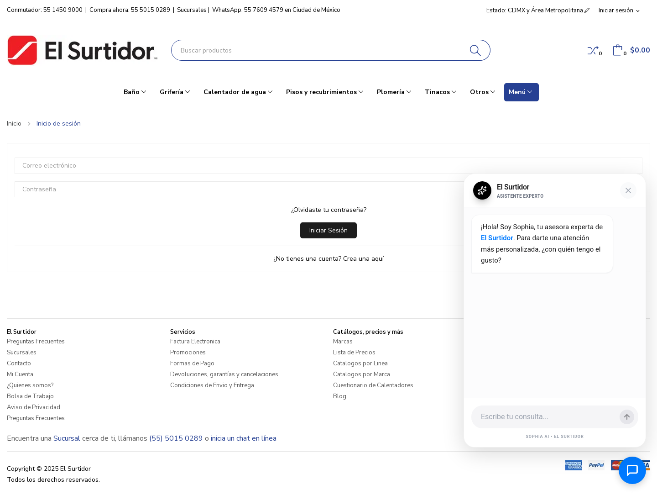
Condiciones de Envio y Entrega (212, 385)
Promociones (188, 352)
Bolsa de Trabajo (30, 396)
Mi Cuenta (20, 374)
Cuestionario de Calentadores (373, 385)
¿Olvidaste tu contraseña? (328, 209)
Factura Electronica (195, 341)
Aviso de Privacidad (33, 407)
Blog (339, 396)
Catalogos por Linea (360, 363)
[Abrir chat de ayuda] (632, 470)
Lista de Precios (354, 352)
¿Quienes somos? (30, 385)
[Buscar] (475, 50)
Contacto (19, 363)
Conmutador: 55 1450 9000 (45, 10)
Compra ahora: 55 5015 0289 (129, 10)
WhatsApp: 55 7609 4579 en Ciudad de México (276, 10)
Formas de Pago (192, 363)
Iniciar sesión (328, 230)
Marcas (343, 341)
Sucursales (192, 10)
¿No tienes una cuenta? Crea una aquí (328, 258)
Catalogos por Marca (361, 374)
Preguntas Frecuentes (36, 341)
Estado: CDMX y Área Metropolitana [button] (537, 10)
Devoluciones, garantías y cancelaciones (224, 374)
